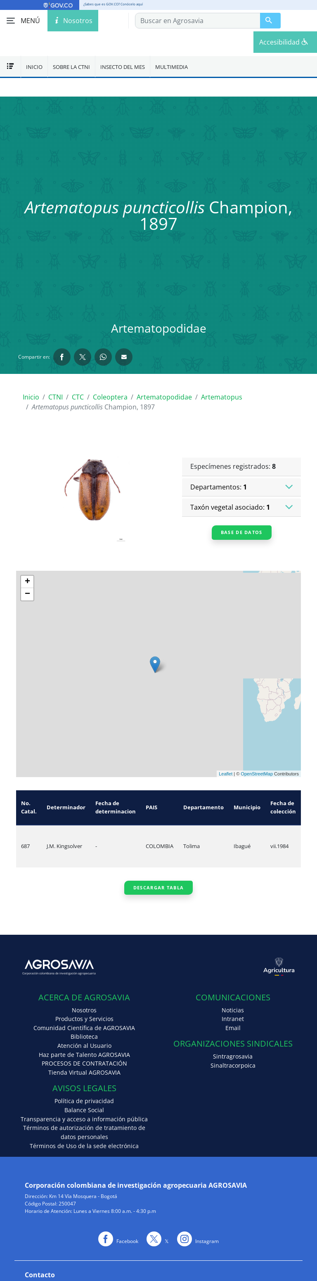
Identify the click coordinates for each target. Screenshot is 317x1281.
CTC (78, 397)
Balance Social (84, 1110)
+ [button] (27, 582)
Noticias (233, 1010)
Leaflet (225, 773)
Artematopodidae (164, 397)
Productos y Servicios (84, 1019)
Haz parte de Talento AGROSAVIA (84, 1055)
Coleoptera (110, 397)
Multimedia (171, 67)
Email (233, 1028)
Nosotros (84, 1010)
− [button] (27, 594)
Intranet (233, 1019)
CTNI (55, 397)
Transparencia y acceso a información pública (84, 1119)
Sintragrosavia (233, 1056)
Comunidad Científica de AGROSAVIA (84, 1028)
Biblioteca (84, 1036)
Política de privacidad (84, 1101)
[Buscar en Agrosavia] (270, 20)
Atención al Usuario (84, 1045)
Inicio (34, 67)
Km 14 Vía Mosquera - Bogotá (83, 1196)
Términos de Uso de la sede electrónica (84, 1146)
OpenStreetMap (257, 773)
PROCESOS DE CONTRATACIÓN (84, 1063)
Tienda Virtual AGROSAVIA (84, 1072)
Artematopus (221, 397)
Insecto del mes (122, 67)
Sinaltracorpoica (233, 1065)
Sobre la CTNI (71, 67)
